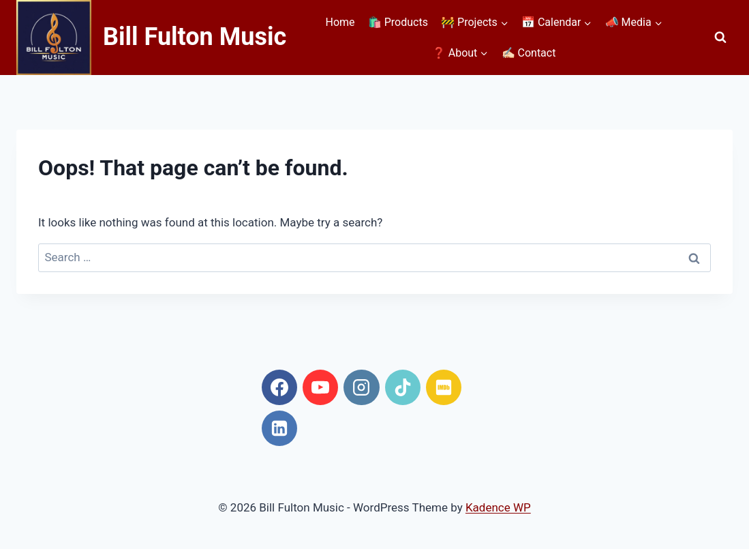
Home (340, 22)
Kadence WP (498, 507)
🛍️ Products (398, 22)
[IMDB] (443, 387)
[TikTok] (403, 387)
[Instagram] (361, 387)
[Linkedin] (279, 428)
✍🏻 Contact (529, 52)
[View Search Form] (720, 37)
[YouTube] (320, 387)
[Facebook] (279, 387)
